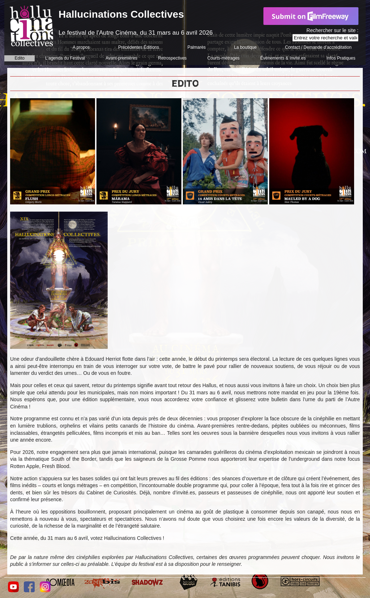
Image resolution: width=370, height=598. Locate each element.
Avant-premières (121, 58)
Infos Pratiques (340, 58)
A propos (81, 47)
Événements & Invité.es (283, 58)
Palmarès (197, 47)
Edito (20, 58)
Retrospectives (172, 58)
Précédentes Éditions (138, 47)
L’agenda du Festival (65, 58)
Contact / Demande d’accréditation (318, 47)
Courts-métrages (223, 58)
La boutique (245, 47)
